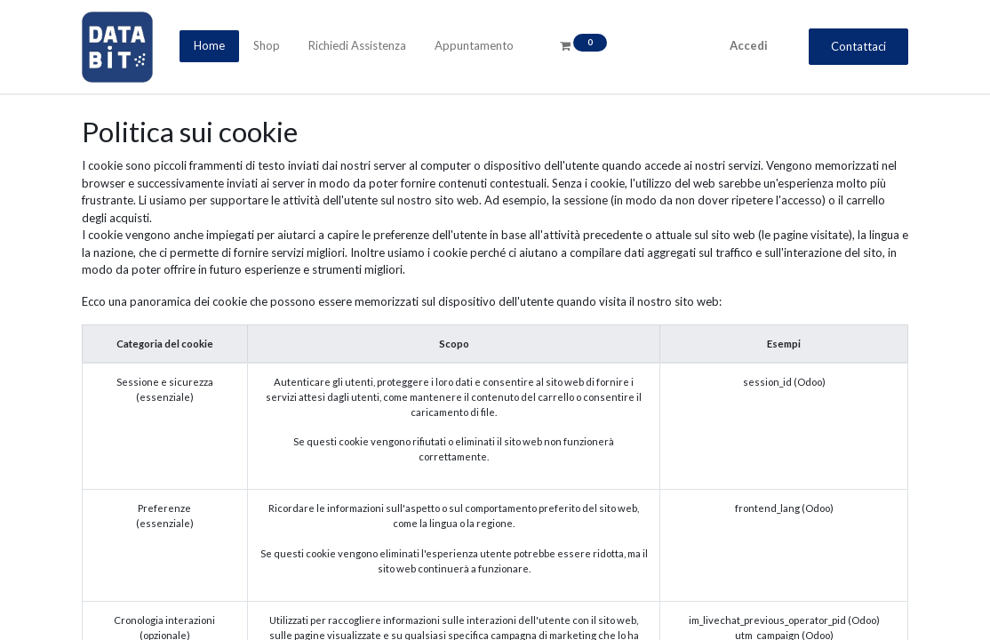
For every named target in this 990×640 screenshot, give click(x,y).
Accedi (749, 45)
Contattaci (858, 46)
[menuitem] (209, 46)
